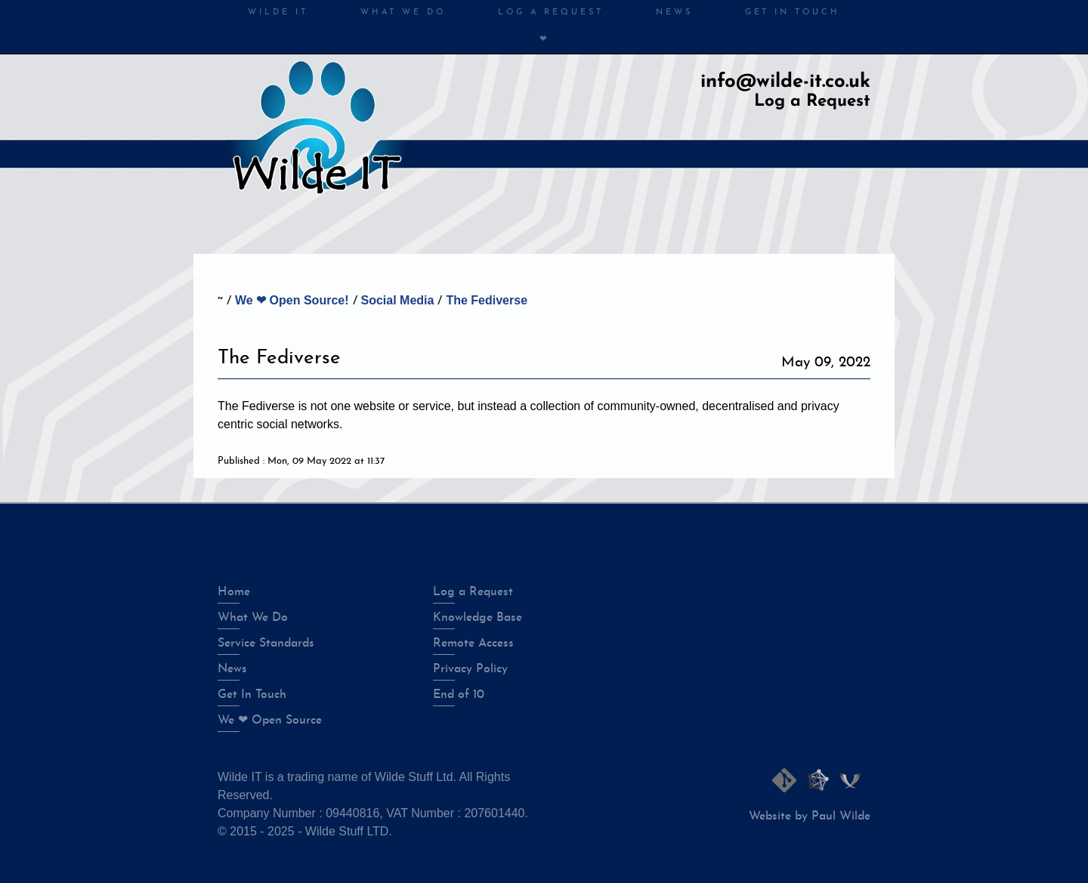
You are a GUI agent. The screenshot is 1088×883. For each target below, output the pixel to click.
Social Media (397, 300)
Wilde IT (278, 12)
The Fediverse (486, 300)
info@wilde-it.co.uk (785, 82)
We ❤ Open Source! (292, 300)
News (674, 12)
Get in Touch (792, 12)
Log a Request (812, 101)
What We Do (403, 12)
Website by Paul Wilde (809, 816)
